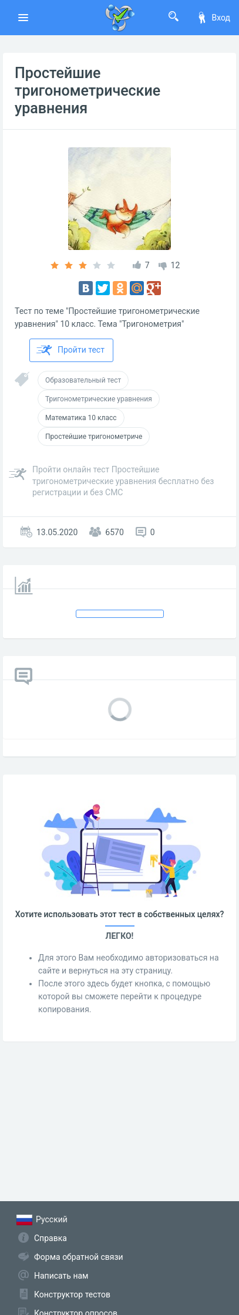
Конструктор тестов (72, 1294)
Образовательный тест (83, 380)
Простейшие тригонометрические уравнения (87, 91)
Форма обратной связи (78, 1257)
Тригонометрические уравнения (98, 399)
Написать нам (61, 1275)
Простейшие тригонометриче (93, 436)
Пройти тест (70, 350)
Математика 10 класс (81, 418)
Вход (213, 17)
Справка (50, 1238)
